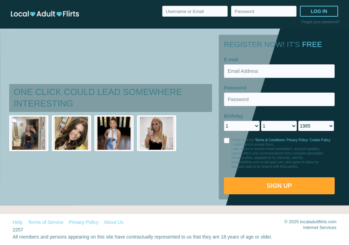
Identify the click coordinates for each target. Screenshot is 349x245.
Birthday (233, 116)
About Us (114, 222)
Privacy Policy (297, 140)
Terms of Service (45, 222)
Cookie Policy (319, 140)
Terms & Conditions (270, 140)
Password (235, 88)
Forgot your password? (321, 22)
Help (17, 222)
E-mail (231, 59)
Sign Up (279, 185)
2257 (18, 229)
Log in (319, 11)
